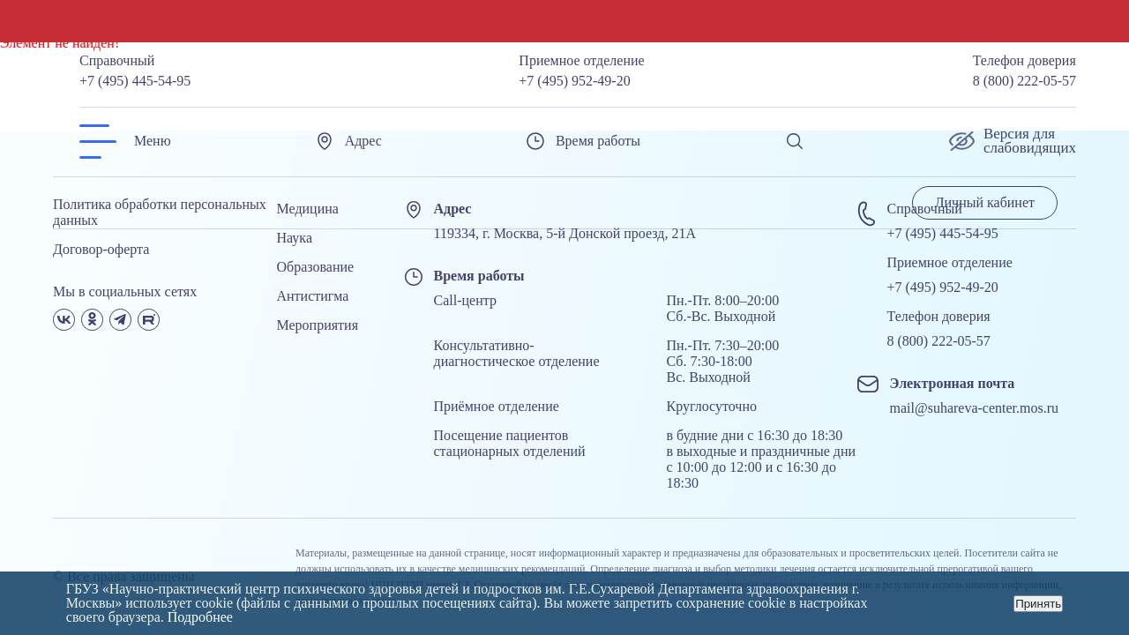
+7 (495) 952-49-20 (574, 80)
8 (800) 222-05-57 (1024, 80)
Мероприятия (318, 325)
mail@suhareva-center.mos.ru (974, 407)
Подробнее (200, 616)
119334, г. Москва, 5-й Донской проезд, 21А (565, 233)
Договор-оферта (101, 249)
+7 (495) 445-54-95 (135, 80)
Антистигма (313, 295)
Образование (316, 266)
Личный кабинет (985, 202)
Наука (294, 237)
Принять (1038, 603)
